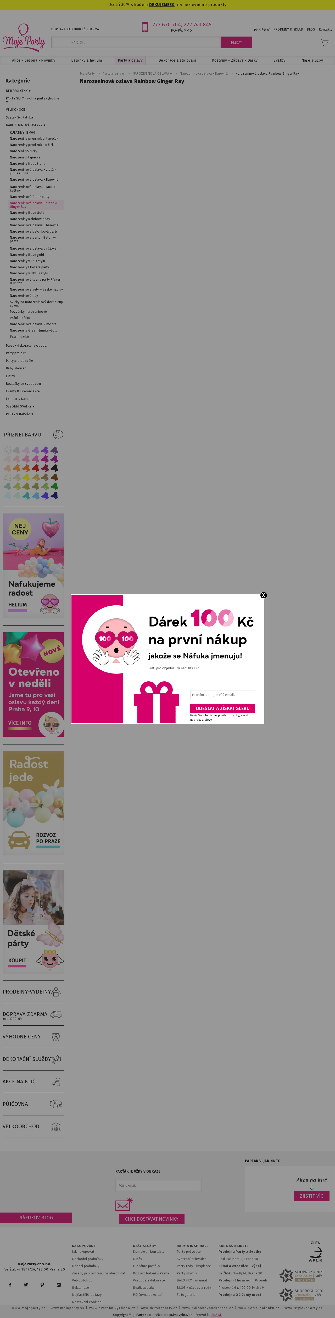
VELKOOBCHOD (33, 1126)
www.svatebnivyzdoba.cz (112, 1308)
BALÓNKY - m (187, 1280)
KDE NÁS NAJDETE (234, 1246)
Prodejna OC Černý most (240, 1295)
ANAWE (216, 1315)
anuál (202, 1280)
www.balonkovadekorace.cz (207, 1308)
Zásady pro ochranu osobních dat (99, 1273)
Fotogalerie (186, 1295)
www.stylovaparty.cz (303, 1308)
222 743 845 (198, 24)
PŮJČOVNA (33, 1104)
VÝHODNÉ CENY (33, 1037)
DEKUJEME (159, 4)
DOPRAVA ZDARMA (33, 1014)
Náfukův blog (36, 1218)
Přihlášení (262, 30)
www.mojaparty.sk (68, 1308)
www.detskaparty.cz (159, 1308)
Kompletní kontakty (148, 1252)
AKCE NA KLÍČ (33, 1082)
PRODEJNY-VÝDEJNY (33, 992)
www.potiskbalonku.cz (259, 1308)
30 (172, 4)
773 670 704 (167, 24)
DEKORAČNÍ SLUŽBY (33, 1059)
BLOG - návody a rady (194, 1288)
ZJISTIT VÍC (311, 1196)
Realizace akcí (144, 1288)
